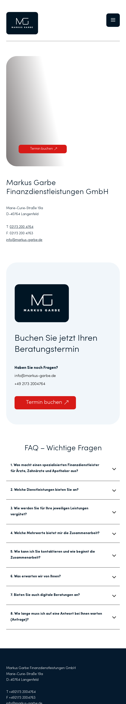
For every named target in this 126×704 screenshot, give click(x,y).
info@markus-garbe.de (35, 376)
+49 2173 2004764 (30, 384)
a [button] (113, 20)
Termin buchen (41, 149)
